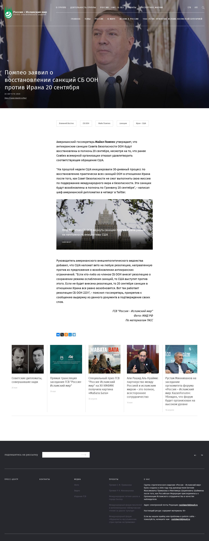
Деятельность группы (83, 8)
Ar (196, 7)
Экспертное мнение (151, 8)
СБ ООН (86, 123)
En (189, 7)
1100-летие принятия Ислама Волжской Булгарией (172, 19)
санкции (123, 123)
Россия (99, 19)
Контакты (44, 479)
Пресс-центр (11, 479)
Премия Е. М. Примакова (120, 485)
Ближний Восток (66, 123)
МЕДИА (77, 479)
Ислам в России (129, 19)
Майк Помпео (104, 123)
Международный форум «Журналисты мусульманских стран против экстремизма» (122, 519)
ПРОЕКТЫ (113, 479)
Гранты (132, 8)
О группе (61, 8)
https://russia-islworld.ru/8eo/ (16, 98)
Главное (76, 19)
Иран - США (141, 123)
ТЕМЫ (88, 19)
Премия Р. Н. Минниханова (121, 491)
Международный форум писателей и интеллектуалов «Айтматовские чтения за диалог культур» (125, 508)
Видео (77, 491)
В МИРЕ (111, 19)
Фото (76, 485)
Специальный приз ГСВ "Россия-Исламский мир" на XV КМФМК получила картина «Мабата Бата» (104, 386)
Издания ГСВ (80, 496)
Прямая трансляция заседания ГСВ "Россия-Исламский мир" (66, 382)
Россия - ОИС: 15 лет (112, 8)
